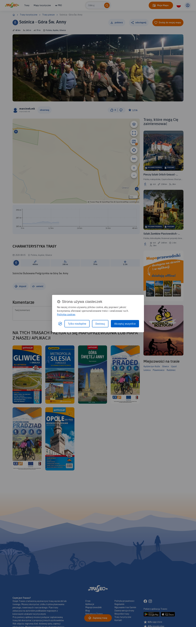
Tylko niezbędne (77, 323)
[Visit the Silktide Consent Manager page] (60, 324)
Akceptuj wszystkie (125, 323)
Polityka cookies (66, 314)
